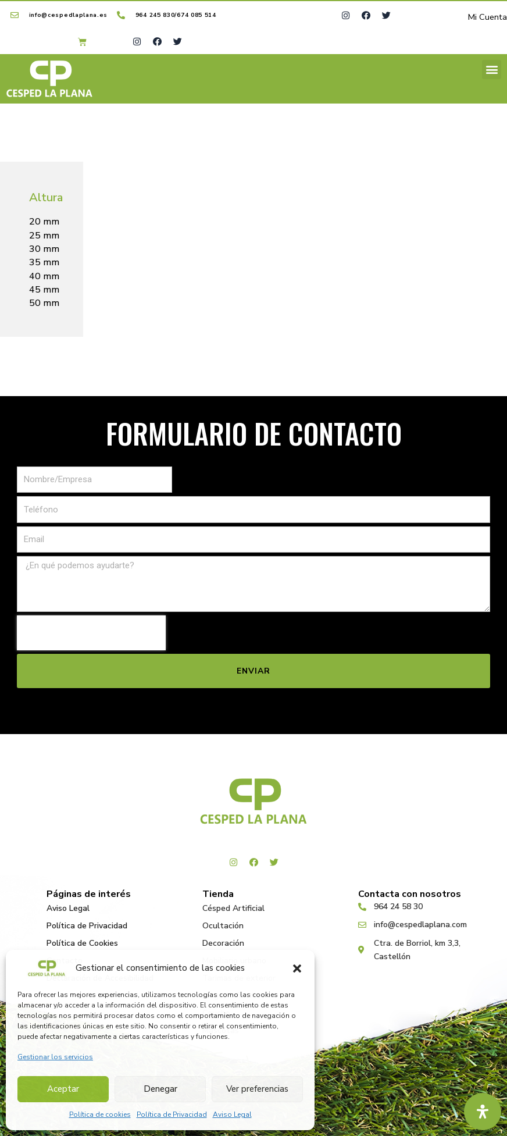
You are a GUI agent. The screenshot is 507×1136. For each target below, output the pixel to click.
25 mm (44, 236)
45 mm (44, 290)
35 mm (44, 263)
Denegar (160, 1089)
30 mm (44, 250)
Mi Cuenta (487, 18)
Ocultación (223, 925)
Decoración (223, 943)
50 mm (44, 304)
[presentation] (91, 633)
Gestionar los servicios (55, 1057)
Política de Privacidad (172, 1114)
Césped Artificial (233, 908)
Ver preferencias (257, 1089)
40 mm (44, 277)
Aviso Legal (232, 1114)
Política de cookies (100, 1114)
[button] (297, 968)
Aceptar (63, 1089)
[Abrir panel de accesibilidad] (482, 1111)
